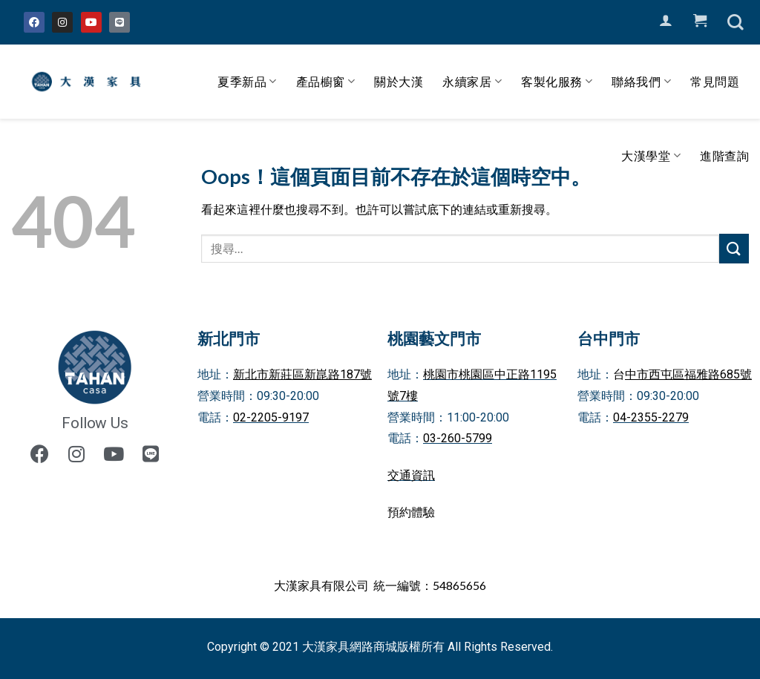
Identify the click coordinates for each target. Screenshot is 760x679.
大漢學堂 (651, 155)
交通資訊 (411, 475)
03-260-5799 (457, 438)
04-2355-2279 (651, 417)
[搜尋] (735, 22)
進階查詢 (724, 155)
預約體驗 (411, 512)
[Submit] (734, 248)
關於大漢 (398, 81)
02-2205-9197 (271, 417)
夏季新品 (247, 81)
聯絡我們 (641, 81)
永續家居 (472, 81)
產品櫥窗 (326, 81)
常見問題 (714, 81)
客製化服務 (556, 81)
